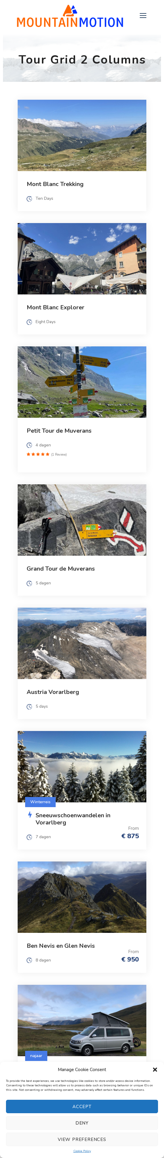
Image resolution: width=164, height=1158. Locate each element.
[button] (155, 1070)
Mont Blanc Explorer (55, 307)
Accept (82, 1107)
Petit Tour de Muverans (59, 431)
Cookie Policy (82, 1151)
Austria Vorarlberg (53, 692)
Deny (82, 1123)
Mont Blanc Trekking (55, 184)
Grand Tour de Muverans (61, 569)
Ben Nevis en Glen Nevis (61, 946)
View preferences (82, 1139)
